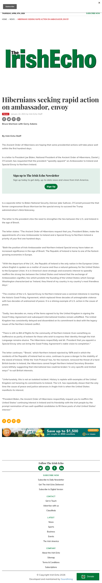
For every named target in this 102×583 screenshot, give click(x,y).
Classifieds (51, 510)
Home (4, 19)
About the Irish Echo (51, 553)
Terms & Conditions (50, 562)
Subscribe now (93, 13)
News (12, 19)
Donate (90, 576)
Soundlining (67, 579)
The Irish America (51, 541)
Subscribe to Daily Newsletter (51, 480)
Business (51, 531)
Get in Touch (51, 501)
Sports (51, 527)
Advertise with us (51, 505)
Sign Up (51, 186)
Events (51, 536)
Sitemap (51, 557)
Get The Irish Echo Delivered (51, 484)
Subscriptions (51, 567)
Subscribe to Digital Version (51, 489)
